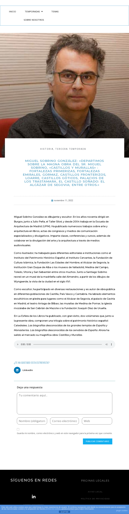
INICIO (12, 11)
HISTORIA (46, 149)
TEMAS (55, 11)
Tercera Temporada (70, 149)
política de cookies (53, 509)
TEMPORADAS (34, 11)
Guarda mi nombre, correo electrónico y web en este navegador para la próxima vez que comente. (64, 433)
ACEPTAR (64, 512)
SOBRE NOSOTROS (34, 19)
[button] (24, 370)
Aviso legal (95, 492)
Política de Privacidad (95, 499)
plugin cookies (122, 511)
